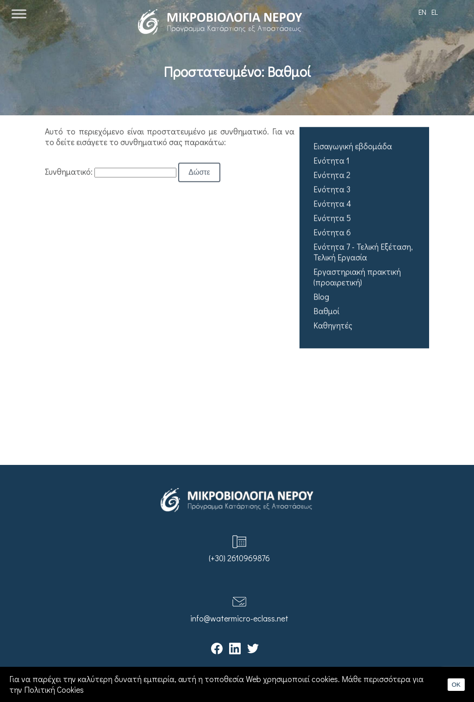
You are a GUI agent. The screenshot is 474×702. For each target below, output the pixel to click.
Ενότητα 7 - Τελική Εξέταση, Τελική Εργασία (363, 252)
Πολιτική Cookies (54, 689)
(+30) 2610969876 (239, 558)
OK (456, 684)
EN (422, 12)
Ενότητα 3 (331, 189)
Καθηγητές (332, 325)
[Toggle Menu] (19, 13)
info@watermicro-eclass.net (239, 618)
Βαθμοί (326, 311)
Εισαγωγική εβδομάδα (352, 146)
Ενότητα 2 (331, 175)
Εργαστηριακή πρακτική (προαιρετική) (357, 277)
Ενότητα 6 (332, 232)
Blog (321, 297)
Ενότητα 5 (332, 218)
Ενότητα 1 (331, 161)
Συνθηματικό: (110, 171)
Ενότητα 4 (332, 204)
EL (434, 12)
